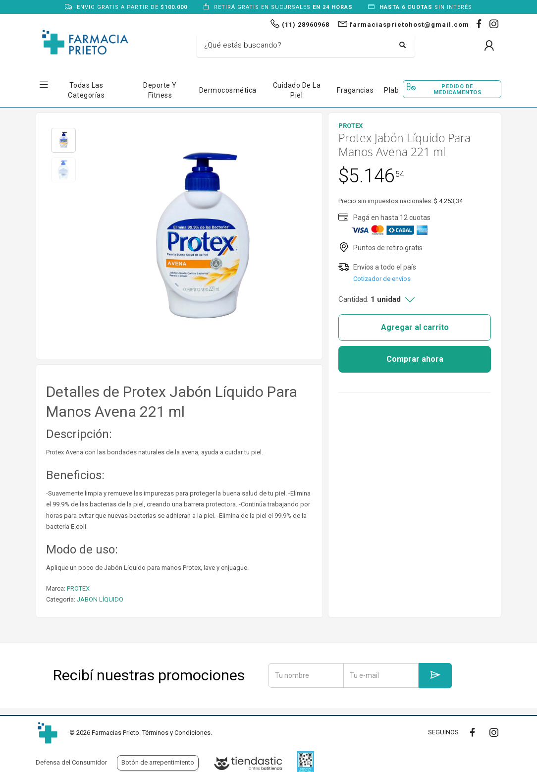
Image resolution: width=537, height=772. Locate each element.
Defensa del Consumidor (71, 762)
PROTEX (78, 588)
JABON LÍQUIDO (100, 599)
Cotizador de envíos (382, 278)
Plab (391, 90)
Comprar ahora (414, 359)
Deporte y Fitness (160, 90)
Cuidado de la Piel (297, 90)
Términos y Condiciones (176, 732)
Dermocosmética (228, 90)
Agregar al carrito (415, 327)
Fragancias (355, 90)
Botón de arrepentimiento (157, 762)
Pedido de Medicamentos (457, 89)
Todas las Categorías (86, 90)
